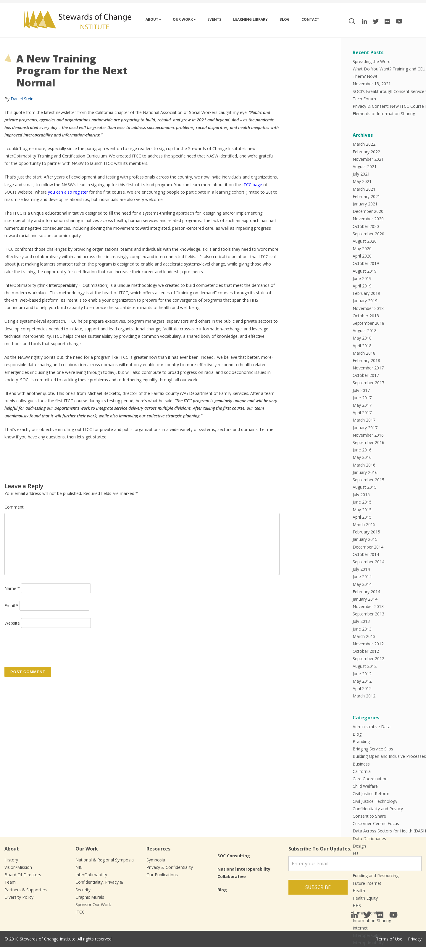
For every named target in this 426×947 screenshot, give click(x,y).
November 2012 (368, 644)
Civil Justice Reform (371, 793)
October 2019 (366, 263)
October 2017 (366, 375)
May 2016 (362, 457)
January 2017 (365, 427)
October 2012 (366, 651)
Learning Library (250, 19)
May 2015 (362, 509)
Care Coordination (370, 779)
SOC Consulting (233, 855)
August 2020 (365, 241)
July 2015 (361, 494)
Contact (310, 19)
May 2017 (362, 405)
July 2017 (361, 390)
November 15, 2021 (372, 83)
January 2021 (365, 204)
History (11, 860)
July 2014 (361, 569)
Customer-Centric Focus (376, 823)
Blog (285, 19)
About (152, 19)
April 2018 (362, 345)
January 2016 (365, 472)
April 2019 (362, 286)
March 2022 (364, 144)
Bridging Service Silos (373, 749)
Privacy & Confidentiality (169, 867)
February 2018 (366, 360)
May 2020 (362, 248)
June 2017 (362, 398)
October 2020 (366, 226)
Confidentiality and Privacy (378, 808)
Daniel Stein (22, 99)
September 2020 (368, 234)
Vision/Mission (18, 867)
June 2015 (362, 502)
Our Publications (162, 874)
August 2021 (365, 166)
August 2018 (365, 330)
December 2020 (368, 211)
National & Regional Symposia (104, 860)
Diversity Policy (18, 897)
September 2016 (368, 442)
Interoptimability (368, 943)
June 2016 (362, 450)
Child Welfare (365, 786)
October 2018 (366, 316)
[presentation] (49, 646)
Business (361, 764)
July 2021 (361, 174)
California (362, 771)
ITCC (80, 912)
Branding (361, 741)
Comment (14, 507)
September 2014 (368, 562)
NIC (79, 867)
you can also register (68, 192)
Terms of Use (389, 939)
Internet (360, 928)
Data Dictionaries (369, 838)
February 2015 (366, 532)
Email (11, 605)
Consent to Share (369, 816)
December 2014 (368, 547)
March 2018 (364, 353)
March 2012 (364, 696)
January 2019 (365, 300)
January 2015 (365, 539)
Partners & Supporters (25, 890)
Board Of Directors (22, 874)
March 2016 (364, 465)
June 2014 (362, 576)
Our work (183, 19)
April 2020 (362, 256)
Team (10, 882)
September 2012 (368, 658)
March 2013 (364, 636)
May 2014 (362, 584)
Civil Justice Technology (375, 801)
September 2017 (368, 382)
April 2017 (362, 412)
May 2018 (362, 338)
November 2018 (368, 308)
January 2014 (365, 599)
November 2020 (368, 218)
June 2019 (362, 278)
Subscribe (318, 887)
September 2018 (368, 323)
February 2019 (366, 293)
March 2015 (364, 524)
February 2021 (366, 196)
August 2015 (365, 487)
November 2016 (368, 435)
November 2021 (368, 159)
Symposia (155, 860)
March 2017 (364, 420)
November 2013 (368, 606)
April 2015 (362, 517)
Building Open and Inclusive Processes (389, 756)
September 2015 (368, 480)
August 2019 (365, 271)
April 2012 (362, 688)
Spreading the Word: (372, 61)
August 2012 (365, 666)
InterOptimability (91, 874)
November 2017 (368, 368)
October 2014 (366, 554)
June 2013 (362, 629)
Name (12, 588)
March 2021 (364, 189)
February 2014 (366, 591)
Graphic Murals (89, 897)
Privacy (415, 939)
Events (214, 19)
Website (12, 623)
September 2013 (368, 614)
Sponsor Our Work (93, 904)
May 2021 (362, 181)
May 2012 (362, 681)
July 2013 (361, 621)
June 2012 (362, 673)
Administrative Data (371, 726)
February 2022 (366, 152)
